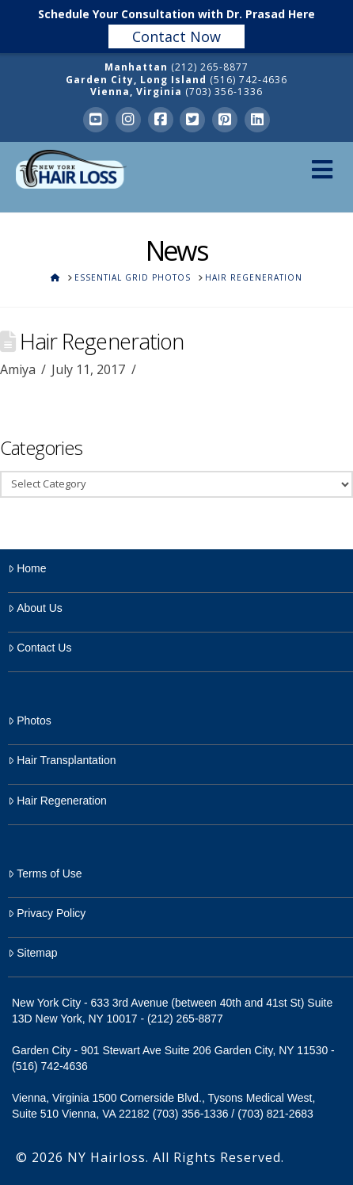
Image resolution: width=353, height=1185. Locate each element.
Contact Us (39, 647)
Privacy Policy (46, 913)
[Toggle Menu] (321, 169)
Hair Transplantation (62, 760)
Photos (29, 720)
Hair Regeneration (57, 800)
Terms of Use (45, 873)
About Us (35, 608)
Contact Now (176, 36)
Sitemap (33, 952)
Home (27, 568)
